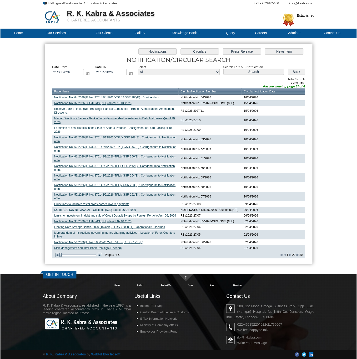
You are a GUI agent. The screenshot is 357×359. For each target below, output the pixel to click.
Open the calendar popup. (89, 74)
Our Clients (104, 33)
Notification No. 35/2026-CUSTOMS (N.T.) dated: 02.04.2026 (94, 220)
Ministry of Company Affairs (159, 325)
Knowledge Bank (186, 33)
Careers (261, 33)
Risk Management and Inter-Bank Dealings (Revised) (89, 246)
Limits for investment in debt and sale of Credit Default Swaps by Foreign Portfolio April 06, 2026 (116, 214)
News (190, 285)
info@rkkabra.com (301, 3)
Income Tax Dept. (152, 306)
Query (230, 33)
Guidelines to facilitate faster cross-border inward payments (93, 203)
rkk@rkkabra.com (249, 337)
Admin (294, 33)
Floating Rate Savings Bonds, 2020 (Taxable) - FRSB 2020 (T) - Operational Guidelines (110, 226)
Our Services (58, 33)
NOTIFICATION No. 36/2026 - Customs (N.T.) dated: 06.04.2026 (96, 209)
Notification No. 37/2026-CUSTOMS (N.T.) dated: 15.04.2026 (94, 104)
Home (18, 33)
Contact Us (332, 33)
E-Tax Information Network (158, 318)
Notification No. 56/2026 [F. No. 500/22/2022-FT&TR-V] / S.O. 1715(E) (100, 241)
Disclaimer (237, 285)
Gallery (140, 33)
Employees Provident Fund (158, 331)
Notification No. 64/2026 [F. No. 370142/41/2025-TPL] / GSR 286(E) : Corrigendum (107, 98)
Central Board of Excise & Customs (164, 312)
